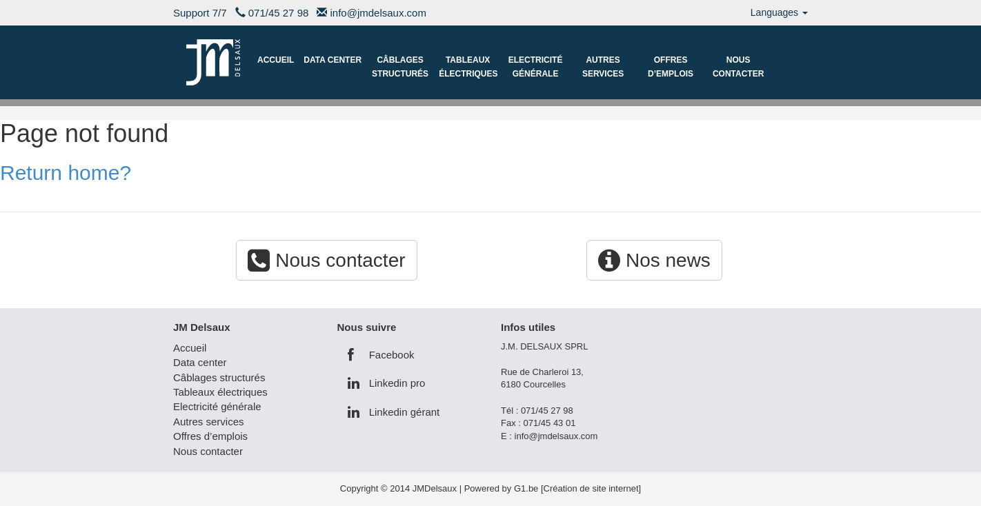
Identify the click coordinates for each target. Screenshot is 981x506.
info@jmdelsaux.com (378, 13)
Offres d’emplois (670, 67)
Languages (779, 12)
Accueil (275, 60)
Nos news (654, 260)
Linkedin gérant (394, 412)
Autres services (603, 67)
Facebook (381, 355)
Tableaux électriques (468, 67)
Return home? (65, 172)
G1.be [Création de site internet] (577, 488)
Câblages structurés (400, 67)
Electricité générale (535, 67)
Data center (332, 60)
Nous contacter (738, 67)
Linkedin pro (387, 383)
